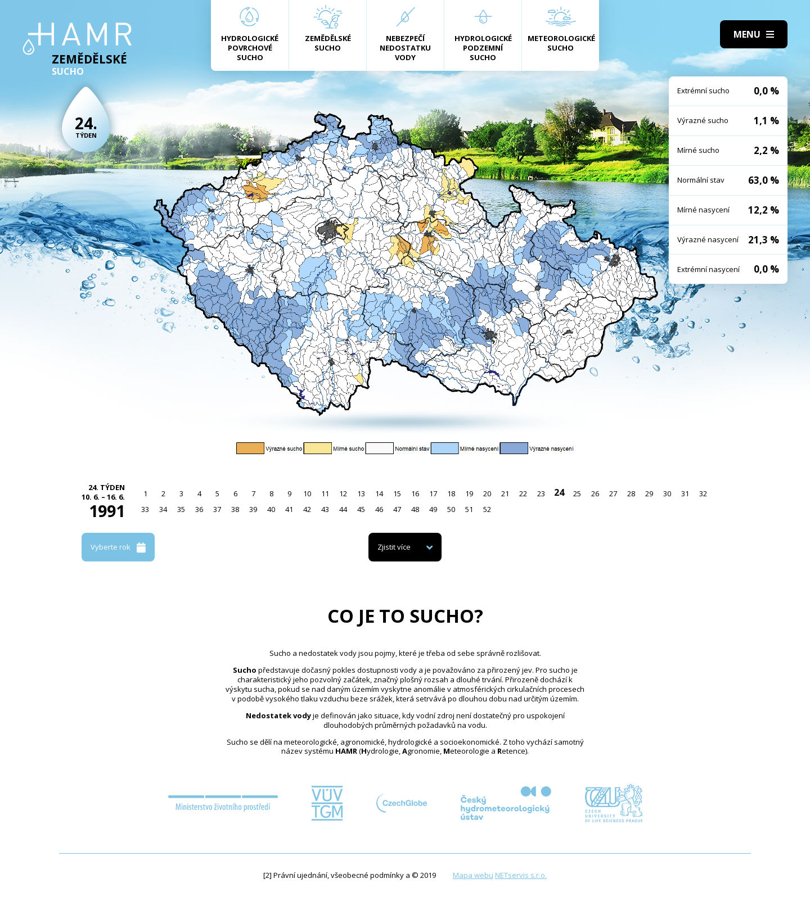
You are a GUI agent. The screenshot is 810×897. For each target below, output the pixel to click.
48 (415, 509)
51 (469, 509)
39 (253, 509)
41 (289, 509)
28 (631, 493)
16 (415, 493)
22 (523, 493)
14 (379, 493)
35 (181, 509)
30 (667, 493)
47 (397, 509)
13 (361, 493)
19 (469, 493)
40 (271, 509)
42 (307, 509)
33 (145, 509)
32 (703, 493)
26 (595, 493)
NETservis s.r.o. (521, 875)
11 (325, 493)
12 (343, 493)
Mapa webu (473, 875)
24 (559, 492)
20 (487, 493)
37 (217, 509)
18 (451, 493)
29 (649, 493)
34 (163, 509)
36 (199, 509)
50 (451, 509)
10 (307, 493)
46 (379, 509)
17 (433, 493)
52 (487, 509)
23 (541, 493)
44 (343, 509)
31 (685, 493)
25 (577, 493)
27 (613, 493)
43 (325, 509)
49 (433, 509)
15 (397, 493)
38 (235, 509)
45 (361, 509)
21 (505, 493)
